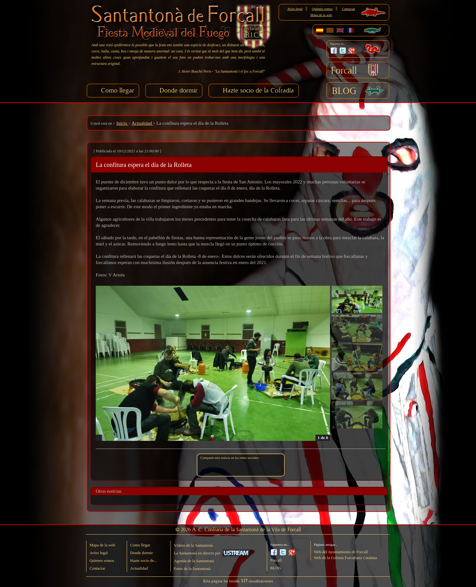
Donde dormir (178, 90)
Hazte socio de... (143, 560)
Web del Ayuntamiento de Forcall (341, 551)
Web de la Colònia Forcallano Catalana (345, 557)
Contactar (348, 9)
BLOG (344, 91)
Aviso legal (295, 9)
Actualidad (142, 123)
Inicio (122, 123)
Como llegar (117, 90)
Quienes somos (322, 9)
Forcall (344, 70)
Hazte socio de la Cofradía (258, 90)
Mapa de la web (321, 15)
